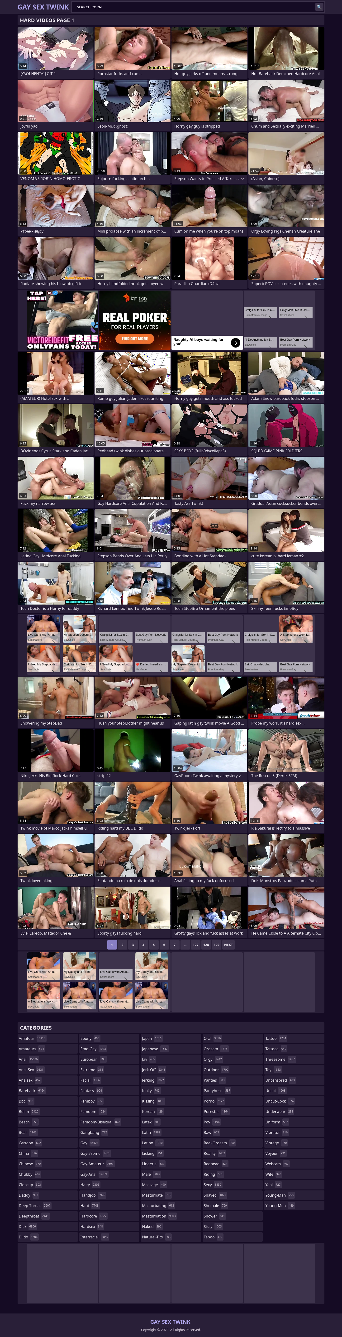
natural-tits (157, 1237)
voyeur (276, 1153)
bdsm (29, 1111)
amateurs (32, 1048)
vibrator (277, 1132)
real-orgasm (220, 1142)
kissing (153, 1101)
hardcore (94, 1216)
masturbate (157, 1195)
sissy (213, 1226)
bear (28, 1132)
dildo (29, 1237)
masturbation (159, 1216)
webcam (277, 1163)
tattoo (276, 1038)
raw (212, 1132)
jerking (153, 1080)
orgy (213, 1059)
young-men (280, 1205)
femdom (94, 1111)
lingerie (154, 1163)
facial (91, 1080)
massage (154, 1184)
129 (216, 944)
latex (151, 1122)
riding (214, 1174)
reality (215, 1153)
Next (228, 944)
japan (152, 1038)
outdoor (217, 1069)
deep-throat (35, 1205)
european (94, 1059)
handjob (93, 1195)
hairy (90, 1184)
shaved (215, 1195)
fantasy (92, 1090)
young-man (280, 1195)
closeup (30, 1184)
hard (90, 1205)
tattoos (276, 1048)
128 (206, 944)
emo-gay (94, 1048)
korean (153, 1111)
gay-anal (95, 1174)
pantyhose (218, 1090)
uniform (277, 1122)
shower (215, 1216)
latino (153, 1142)
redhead (216, 1163)
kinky (151, 1090)
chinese (30, 1163)
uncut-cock (280, 1101)
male (151, 1174)
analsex (30, 1080)
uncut (276, 1090)
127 (196, 944)
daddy (29, 1195)
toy (273, 1069)
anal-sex (32, 1069)
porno (214, 1101)
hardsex (92, 1226)
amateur (33, 1038)
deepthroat (34, 1216)
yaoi (273, 1184)
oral (213, 1038)
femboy (92, 1101)
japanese (155, 1048)
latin (152, 1132)
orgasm (216, 1048)
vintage (276, 1142)
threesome (280, 1059)
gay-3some (96, 1153)
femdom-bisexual (101, 1122)
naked (152, 1226)
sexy (213, 1184)
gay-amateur (98, 1163)
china (28, 1153)
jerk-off (154, 1069)
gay (90, 1142)
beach (29, 1122)
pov (212, 1122)
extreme (92, 1069)
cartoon (30, 1142)
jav (149, 1059)
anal (29, 1059)
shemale (216, 1205)
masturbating (158, 1205)
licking (152, 1153)
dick (28, 1226)
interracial (95, 1237)
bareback (32, 1090)
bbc (26, 1101)
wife (273, 1174)
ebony (90, 1038)
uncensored (280, 1080)
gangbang (94, 1132)
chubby (30, 1174)
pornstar (217, 1111)
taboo (214, 1237)
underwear (279, 1111)
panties (215, 1080)
